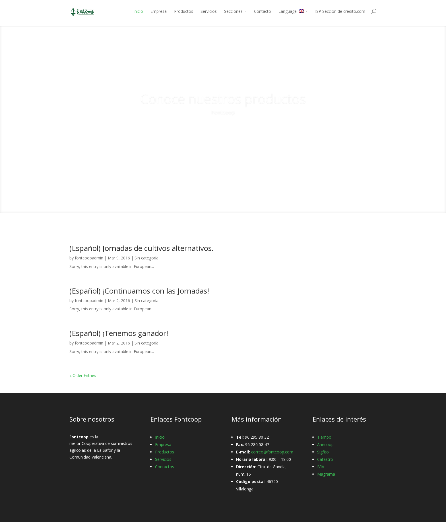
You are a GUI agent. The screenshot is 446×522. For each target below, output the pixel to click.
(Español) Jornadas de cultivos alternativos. (141, 248)
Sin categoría (146, 258)
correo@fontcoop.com (272, 452)
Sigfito (323, 452)
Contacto (262, 11)
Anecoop (325, 444)
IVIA (320, 466)
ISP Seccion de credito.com (340, 11)
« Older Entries (82, 375)
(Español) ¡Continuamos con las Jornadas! (139, 291)
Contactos (164, 466)
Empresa (158, 11)
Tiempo (324, 437)
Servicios (209, 11)
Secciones (233, 11)
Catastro (325, 459)
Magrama (326, 474)
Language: (291, 11)
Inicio (138, 11)
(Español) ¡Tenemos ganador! (118, 333)
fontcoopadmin (89, 258)
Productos (183, 11)
